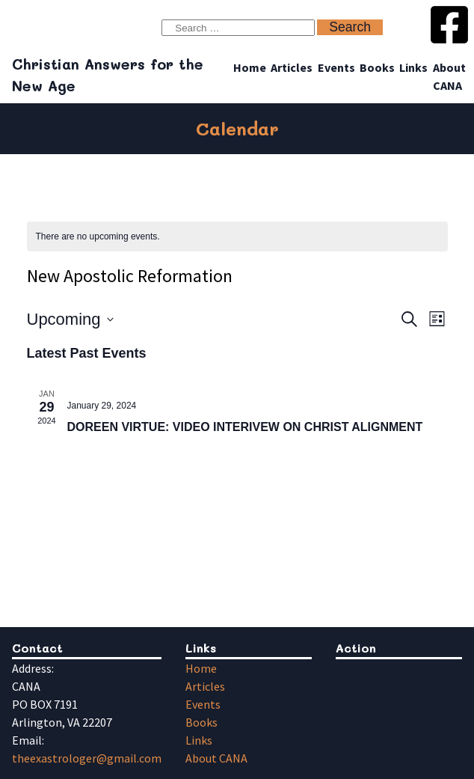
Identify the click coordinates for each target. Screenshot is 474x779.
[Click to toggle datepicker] (70, 319)
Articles (292, 67)
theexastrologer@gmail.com (86, 758)
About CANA (216, 758)
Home (249, 67)
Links (413, 67)
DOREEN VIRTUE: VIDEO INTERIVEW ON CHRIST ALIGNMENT (245, 427)
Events (336, 67)
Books (377, 67)
